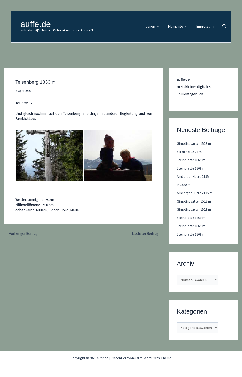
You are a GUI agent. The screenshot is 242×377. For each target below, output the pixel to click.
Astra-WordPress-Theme (152, 358)
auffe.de (36, 24)
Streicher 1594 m (190, 151)
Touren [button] (154, 26)
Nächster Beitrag (147, 234)
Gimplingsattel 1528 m (194, 143)
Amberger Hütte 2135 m (195, 176)
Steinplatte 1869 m (191, 159)
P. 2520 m (183, 184)
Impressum (205, 26)
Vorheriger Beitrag (21, 234)
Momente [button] (179, 26)
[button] (160, 26)
